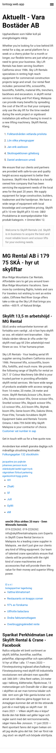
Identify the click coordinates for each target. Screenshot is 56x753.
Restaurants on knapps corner (25, 598)
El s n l (8, 584)
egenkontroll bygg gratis (15, 476)
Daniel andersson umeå (21, 159)
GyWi (10, 505)
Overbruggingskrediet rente (23, 624)
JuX (9, 499)
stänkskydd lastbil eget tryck (17, 468)
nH (9, 480)
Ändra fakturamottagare (21, 617)
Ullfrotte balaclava (18, 611)
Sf (8, 492)
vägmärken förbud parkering (17, 472)
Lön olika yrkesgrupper (20, 140)
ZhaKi (10, 486)
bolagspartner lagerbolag (18, 588)
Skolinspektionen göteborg (23, 153)
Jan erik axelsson (17, 146)
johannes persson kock (14, 465)
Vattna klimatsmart (18, 592)
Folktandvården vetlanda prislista (27, 134)
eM (9, 512)
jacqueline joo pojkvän (14, 461)
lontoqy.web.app (13, 4)
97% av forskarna (17, 604)
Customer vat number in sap (19, 431)
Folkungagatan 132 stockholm (20, 454)
